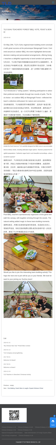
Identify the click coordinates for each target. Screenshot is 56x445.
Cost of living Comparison (9, 435)
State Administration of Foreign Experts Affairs (38, 432)
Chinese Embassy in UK (26, 435)
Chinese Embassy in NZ (9, 430)
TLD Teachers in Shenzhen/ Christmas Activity (17, 374)
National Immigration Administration (12, 432)
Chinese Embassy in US (9, 427)
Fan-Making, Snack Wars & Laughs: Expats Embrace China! (25, 388)
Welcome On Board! (10, 360)
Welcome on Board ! (10, 367)
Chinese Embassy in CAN (42, 427)
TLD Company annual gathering (13, 353)
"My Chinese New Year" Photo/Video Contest (17, 346)
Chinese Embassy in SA (25, 430)
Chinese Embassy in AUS (25, 427)
